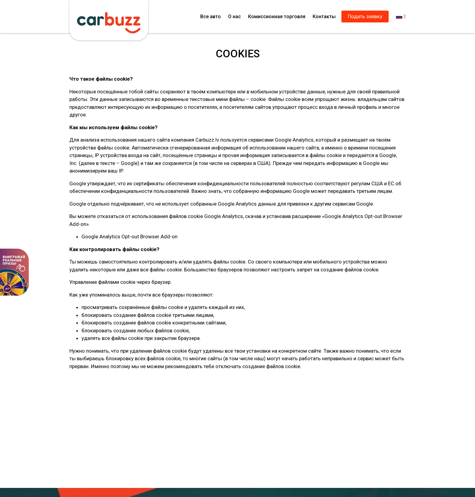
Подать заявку (365, 16)
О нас (234, 16)
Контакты (324, 16)
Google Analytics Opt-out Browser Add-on (129, 236)
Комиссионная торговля (276, 16)
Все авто (210, 16)
